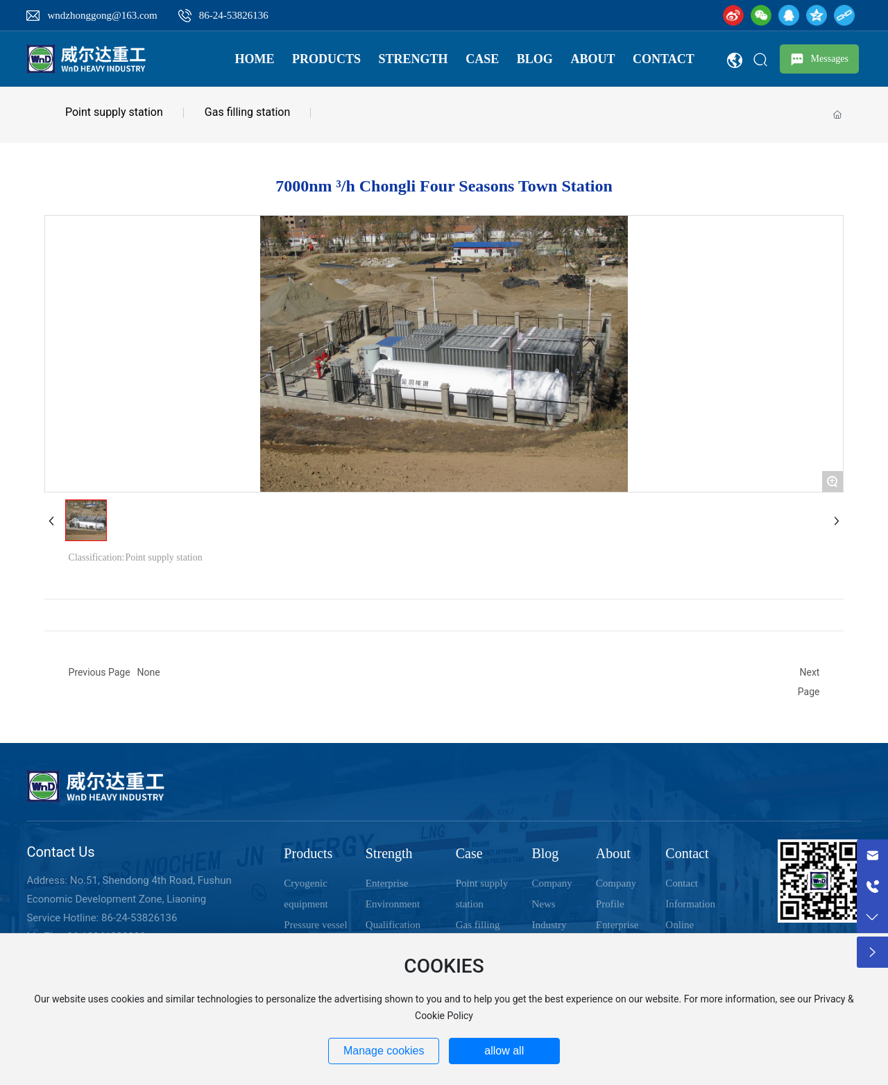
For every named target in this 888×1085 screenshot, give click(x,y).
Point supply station (114, 112)
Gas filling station (247, 112)
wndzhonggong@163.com (102, 15)
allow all (504, 1051)
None (148, 672)
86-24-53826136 (233, 15)
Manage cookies (384, 1051)
